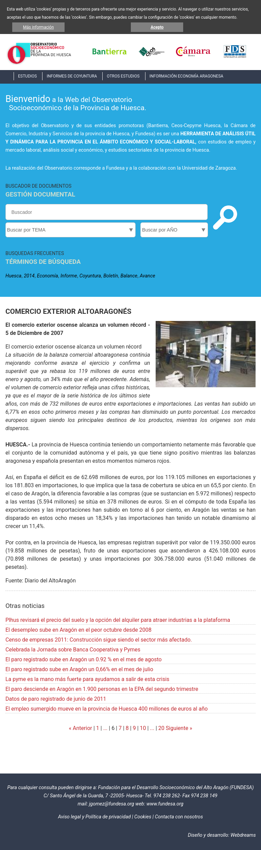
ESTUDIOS (27, 76)
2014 (29, 276)
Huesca (13, 276)
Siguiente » (178, 728)
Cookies (142, 817)
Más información (38, 27)
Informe (68, 276)
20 (161, 728)
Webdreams (243, 835)
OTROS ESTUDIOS (123, 76)
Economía (47, 276)
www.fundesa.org (165, 804)
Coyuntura (90, 276)
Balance (128, 276)
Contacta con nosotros (179, 817)
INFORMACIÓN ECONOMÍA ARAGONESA (186, 76)
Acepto (157, 27)
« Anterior (80, 728)
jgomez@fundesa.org (111, 804)
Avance (147, 276)
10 (143, 728)
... (105, 728)
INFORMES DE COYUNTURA (72, 76)
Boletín (110, 276)
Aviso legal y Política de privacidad (94, 817)
